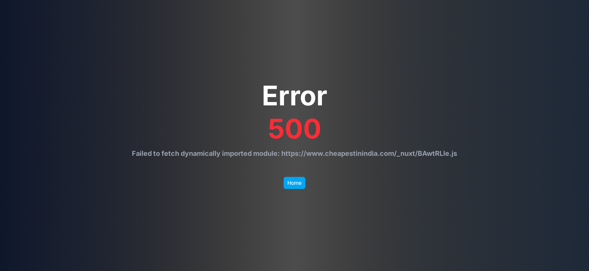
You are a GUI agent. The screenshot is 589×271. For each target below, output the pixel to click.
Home (294, 183)
